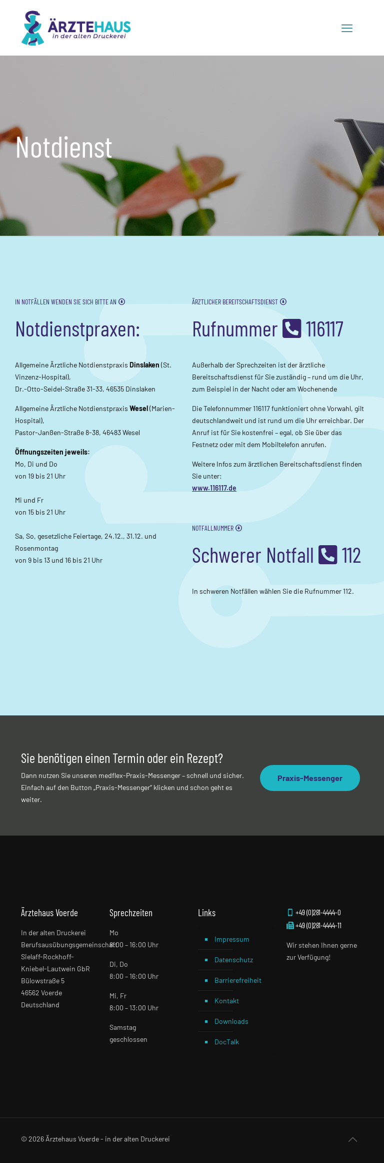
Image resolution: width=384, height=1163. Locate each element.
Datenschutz (233, 959)
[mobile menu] (347, 27)
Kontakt (226, 1000)
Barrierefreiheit (238, 980)
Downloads (231, 1021)
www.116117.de (214, 488)
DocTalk (226, 1041)
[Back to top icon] (352, 1138)
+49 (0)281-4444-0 (313, 912)
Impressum (232, 939)
